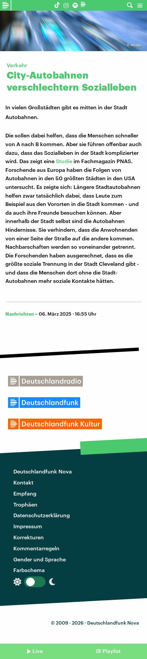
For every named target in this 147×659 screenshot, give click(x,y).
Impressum (27, 526)
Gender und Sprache (39, 559)
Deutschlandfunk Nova (42, 471)
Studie (64, 161)
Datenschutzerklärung (41, 515)
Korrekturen (28, 537)
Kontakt (23, 482)
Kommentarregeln (36, 548)
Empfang (24, 493)
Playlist (112, 651)
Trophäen (25, 504)
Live (37, 651)
